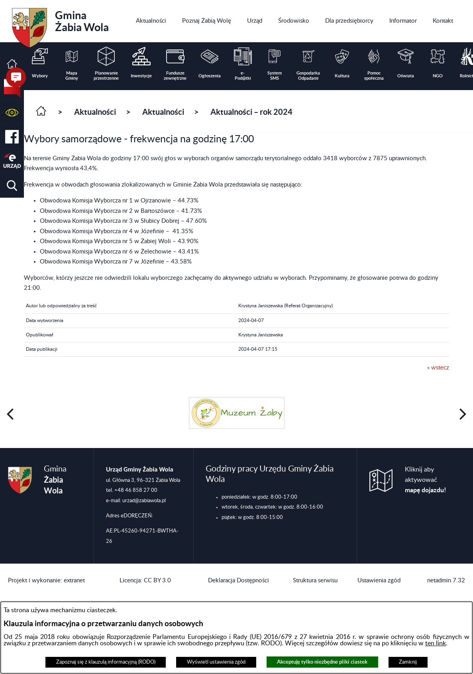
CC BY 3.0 (157, 581)
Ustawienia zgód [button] (378, 581)
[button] (12, 112)
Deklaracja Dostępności (238, 581)
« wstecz (438, 368)
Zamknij (408, 662)
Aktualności (95, 111)
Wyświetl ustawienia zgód (216, 662)
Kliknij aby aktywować (425, 479)
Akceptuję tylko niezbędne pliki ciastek (322, 662)
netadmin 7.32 (446, 581)
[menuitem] (151, 21)
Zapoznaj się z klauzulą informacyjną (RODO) (105, 662)
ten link (435, 643)
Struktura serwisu (315, 581)
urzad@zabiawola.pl (144, 500)
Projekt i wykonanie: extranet (46, 581)
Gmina (60, 25)
